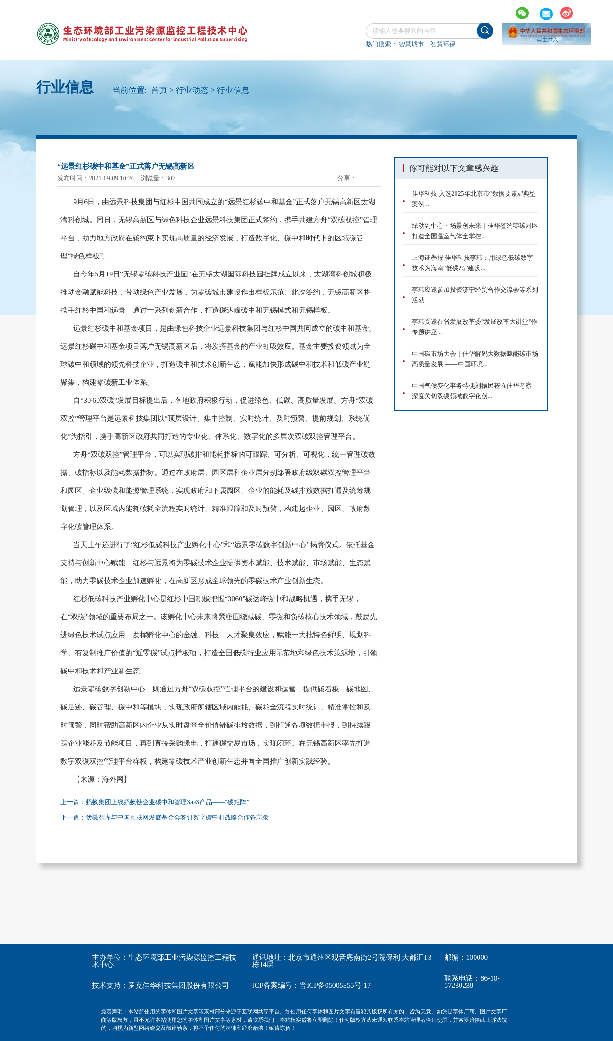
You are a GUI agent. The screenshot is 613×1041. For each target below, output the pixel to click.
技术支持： (110, 985)
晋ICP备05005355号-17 (335, 985)
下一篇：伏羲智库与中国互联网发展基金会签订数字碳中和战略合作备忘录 (164, 817)
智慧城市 (411, 44)
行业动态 (192, 90)
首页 (159, 90)
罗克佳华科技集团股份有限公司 (178, 985)
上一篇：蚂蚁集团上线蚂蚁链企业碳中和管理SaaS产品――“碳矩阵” (154, 802)
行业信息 (233, 90)
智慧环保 (443, 44)
